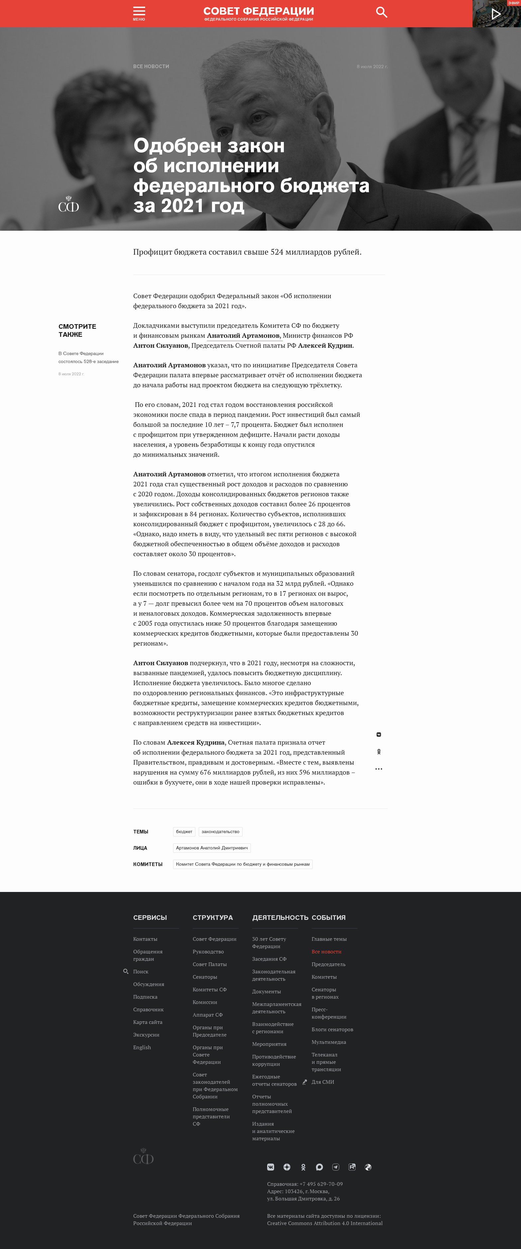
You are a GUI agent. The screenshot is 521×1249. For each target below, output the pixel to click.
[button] (139, 13)
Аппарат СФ (208, 1014)
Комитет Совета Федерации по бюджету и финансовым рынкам (243, 864)
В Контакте (378, 734)
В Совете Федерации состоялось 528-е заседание (88, 357)
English (142, 1047)
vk (270, 1167)
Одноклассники (379, 751)
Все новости (151, 66)
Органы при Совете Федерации (208, 1054)
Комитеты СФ (210, 989)
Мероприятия (269, 1044)
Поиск (141, 971)
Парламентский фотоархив (368, 1167)
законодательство (221, 831)
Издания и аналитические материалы (273, 1131)
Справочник (148, 1009)
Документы (266, 991)
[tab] (378, 755)
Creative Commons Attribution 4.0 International (325, 1223)
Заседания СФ (269, 958)
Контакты (145, 939)
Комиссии (205, 1002)
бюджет (184, 831)
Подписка (145, 996)
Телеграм (335, 1167)
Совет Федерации (215, 939)
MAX (319, 1167)
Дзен (286, 1167)
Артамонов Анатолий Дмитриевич (212, 848)
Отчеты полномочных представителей (272, 1103)
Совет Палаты (210, 964)
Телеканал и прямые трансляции (326, 1061)
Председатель (329, 964)
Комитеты (324, 976)
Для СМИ (323, 1081)
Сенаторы (205, 976)
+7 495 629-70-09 (321, 1184)
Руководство (208, 951)
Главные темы (329, 939)
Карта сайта (147, 1022)
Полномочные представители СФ (211, 1116)
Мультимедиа (329, 1042)
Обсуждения (148, 984)
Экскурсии (146, 1034)
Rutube (352, 1167)
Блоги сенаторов (332, 1029)
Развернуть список (378, 769)
